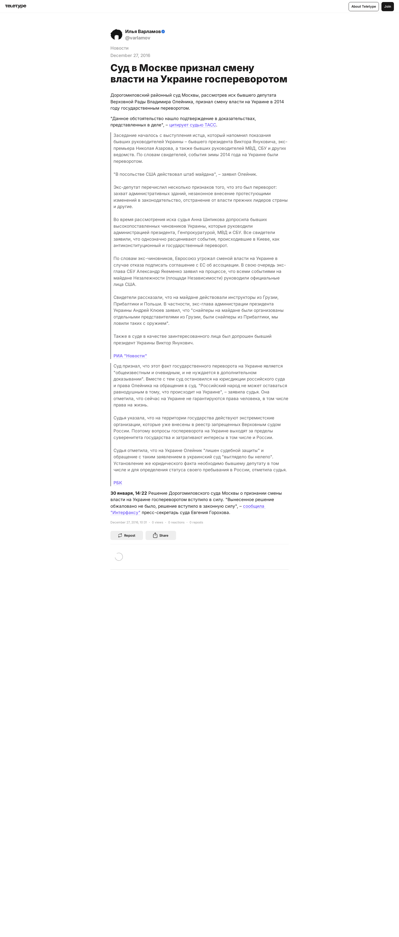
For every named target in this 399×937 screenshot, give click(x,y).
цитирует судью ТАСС (192, 124)
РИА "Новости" (130, 355)
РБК (117, 482)
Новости (119, 48)
